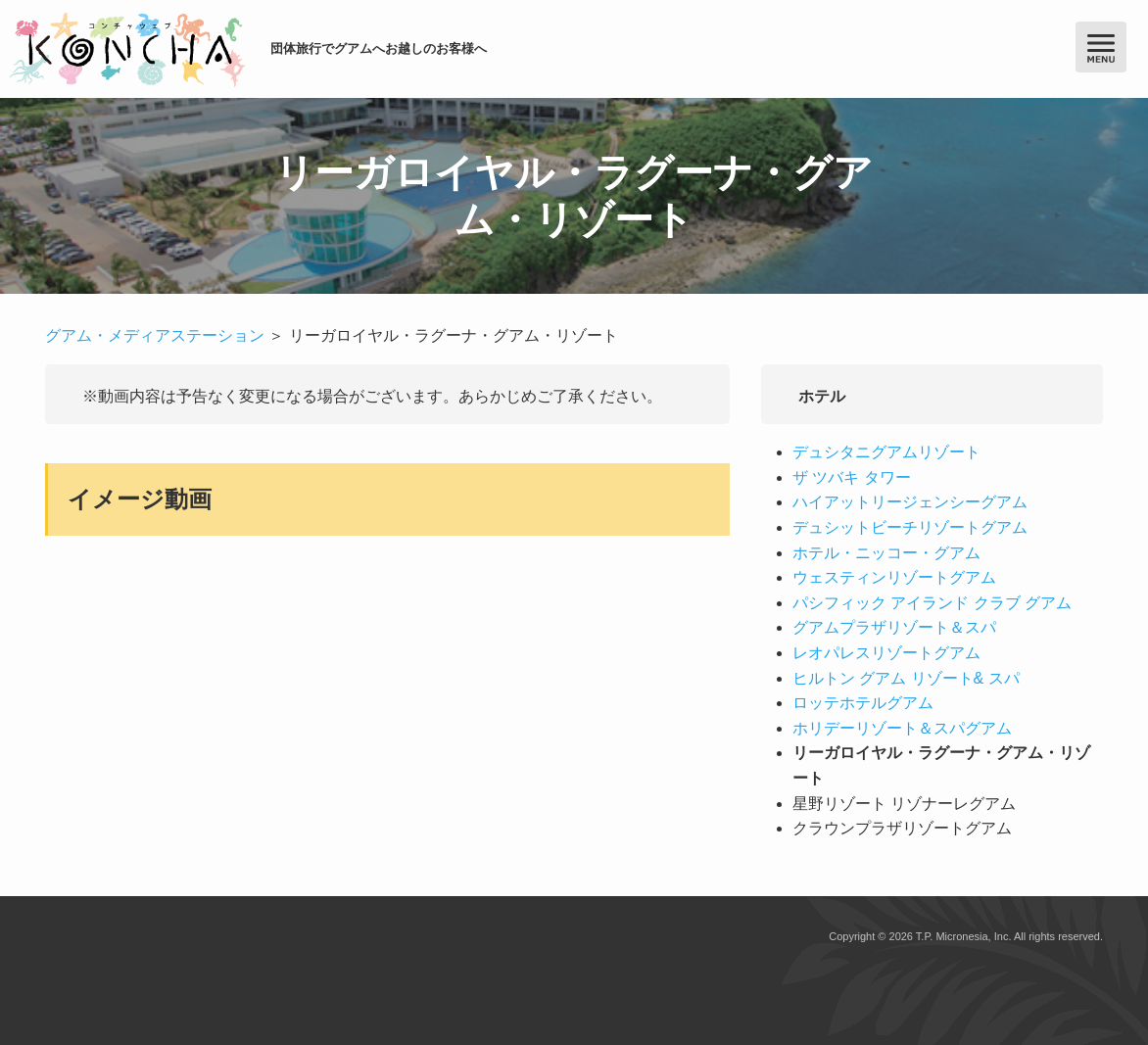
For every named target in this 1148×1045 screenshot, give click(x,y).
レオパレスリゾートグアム (886, 652)
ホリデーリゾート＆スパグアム (902, 728)
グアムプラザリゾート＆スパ (894, 627)
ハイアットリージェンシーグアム (910, 502)
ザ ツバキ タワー (851, 477)
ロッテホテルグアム (862, 702)
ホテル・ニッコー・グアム (886, 553)
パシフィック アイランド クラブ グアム (932, 602)
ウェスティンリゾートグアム (894, 577)
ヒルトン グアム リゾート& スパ (906, 678)
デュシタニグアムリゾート (886, 452)
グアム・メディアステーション (154, 335)
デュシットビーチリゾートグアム (910, 527)
